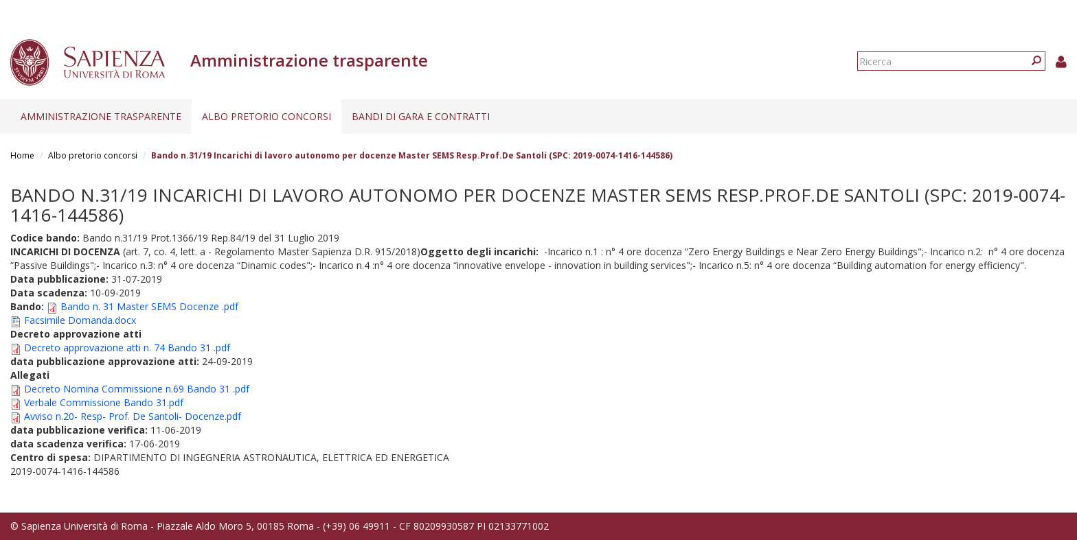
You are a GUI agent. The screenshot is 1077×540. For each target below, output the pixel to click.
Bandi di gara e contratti (421, 116)
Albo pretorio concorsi (266, 116)
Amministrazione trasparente (101, 116)
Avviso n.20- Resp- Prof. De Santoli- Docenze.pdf (132, 416)
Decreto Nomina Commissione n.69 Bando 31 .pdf (136, 388)
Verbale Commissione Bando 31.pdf (103, 402)
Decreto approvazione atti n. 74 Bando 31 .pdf (127, 347)
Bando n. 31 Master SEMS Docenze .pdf (149, 306)
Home (22, 155)
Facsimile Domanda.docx (80, 320)
